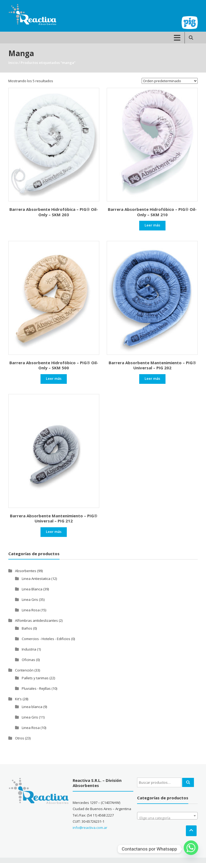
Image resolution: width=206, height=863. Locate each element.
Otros (19, 738)
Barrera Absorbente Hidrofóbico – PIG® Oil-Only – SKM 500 (53, 365)
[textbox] (167, 817)
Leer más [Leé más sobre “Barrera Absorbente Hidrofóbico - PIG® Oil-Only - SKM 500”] (53, 378)
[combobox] (167, 815)
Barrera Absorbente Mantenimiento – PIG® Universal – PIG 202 (152, 365)
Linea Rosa (31, 610)
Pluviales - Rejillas (36, 688)
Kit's (18, 698)
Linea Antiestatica (36, 578)
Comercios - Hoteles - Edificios (46, 638)
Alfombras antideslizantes (36, 620)
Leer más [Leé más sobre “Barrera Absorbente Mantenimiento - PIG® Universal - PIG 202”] (152, 378)
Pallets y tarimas (35, 678)
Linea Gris (30, 599)
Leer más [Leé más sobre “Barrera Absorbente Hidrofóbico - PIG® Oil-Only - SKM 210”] (152, 225)
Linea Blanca (32, 589)
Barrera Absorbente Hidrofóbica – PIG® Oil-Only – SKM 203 (53, 212)
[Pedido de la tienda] (170, 81)
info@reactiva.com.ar (90, 827)
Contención (24, 670)
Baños (27, 628)
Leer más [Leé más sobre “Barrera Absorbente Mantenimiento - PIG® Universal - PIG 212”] (53, 531)
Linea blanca (32, 706)
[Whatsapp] (191, 849)
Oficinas (28, 659)
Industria (29, 649)
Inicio (13, 62)
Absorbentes (25, 570)
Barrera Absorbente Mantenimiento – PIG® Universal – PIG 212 (53, 518)
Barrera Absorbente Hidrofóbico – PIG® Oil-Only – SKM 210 (152, 212)
